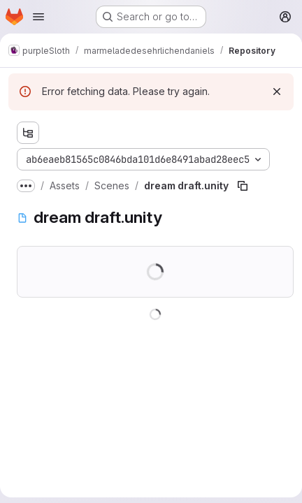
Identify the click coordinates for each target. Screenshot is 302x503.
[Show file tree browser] (28, 133)
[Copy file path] (242, 186)
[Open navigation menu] (38, 17)
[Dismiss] (276, 91)
